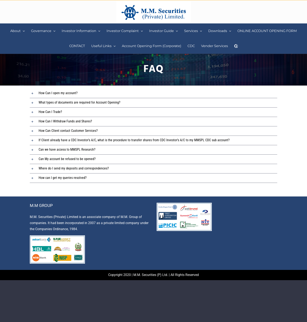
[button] (236, 46)
